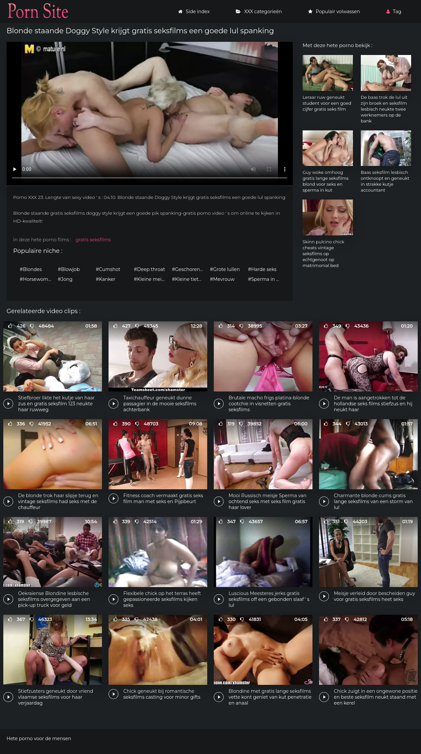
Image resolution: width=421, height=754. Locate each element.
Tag (393, 11)
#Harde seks (262, 269)
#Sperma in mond (265, 279)
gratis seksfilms (93, 240)
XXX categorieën (259, 11)
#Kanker (105, 279)
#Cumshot (108, 269)
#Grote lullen (225, 269)
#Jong (65, 279)
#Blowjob (69, 269)
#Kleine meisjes (151, 279)
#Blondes (31, 269)
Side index (194, 11)
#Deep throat (149, 269)
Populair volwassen (334, 11)
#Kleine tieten (188, 279)
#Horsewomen (37, 279)
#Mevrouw (222, 279)
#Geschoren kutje (189, 269)
